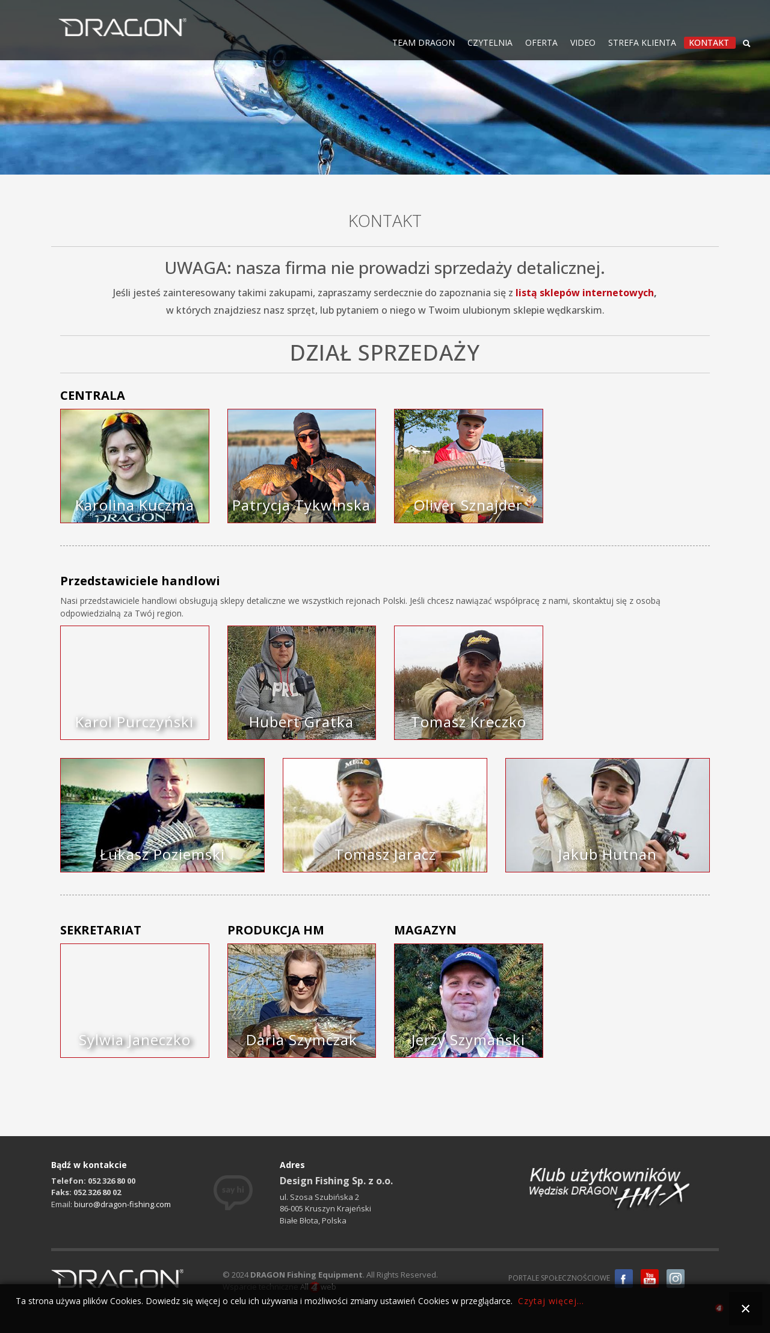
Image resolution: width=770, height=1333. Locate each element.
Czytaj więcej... (551, 1301)
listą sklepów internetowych (585, 292)
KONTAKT (709, 42)
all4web (719, 1309)
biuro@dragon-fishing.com (122, 1204)
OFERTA (541, 42)
